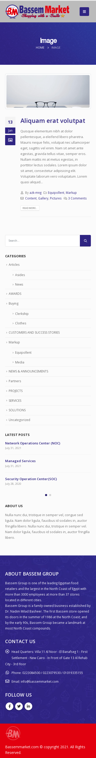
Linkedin (28, 706)
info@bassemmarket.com (40, 681)
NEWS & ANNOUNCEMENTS (28, 371)
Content (31, 198)
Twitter (19, 706)
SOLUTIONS (17, 410)
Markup (71, 192)
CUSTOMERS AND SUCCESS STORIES (34, 332)
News (19, 284)
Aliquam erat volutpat (52, 120)
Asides (20, 275)
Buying (13, 303)
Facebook (9, 706)
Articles (14, 264)
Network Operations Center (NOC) (32, 443)
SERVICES (15, 400)
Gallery (43, 198)
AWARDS (15, 293)
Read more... (30, 208)
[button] (46, 495)
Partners (15, 381)
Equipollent (56, 192)
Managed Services (20, 461)
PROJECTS (16, 391)
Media (19, 362)
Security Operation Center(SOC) (31, 479)
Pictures (56, 198)
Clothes (20, 323)
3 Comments (77, 198)
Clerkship (22, 314)
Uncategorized (19, 420)
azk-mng (35, 192)
